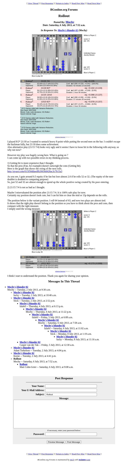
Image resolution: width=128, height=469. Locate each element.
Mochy (70, 22)
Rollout (23, 364)
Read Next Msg (93, 3)
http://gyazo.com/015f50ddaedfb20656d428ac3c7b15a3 (34, 171)
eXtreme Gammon (60, 137)
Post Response (47, 3)
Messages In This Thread (64, 281)
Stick (72, 465)
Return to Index (62, 3)
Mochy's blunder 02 (68, 30)
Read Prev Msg (78, 3)
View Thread (33, 3)
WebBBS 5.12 (84, 465)
